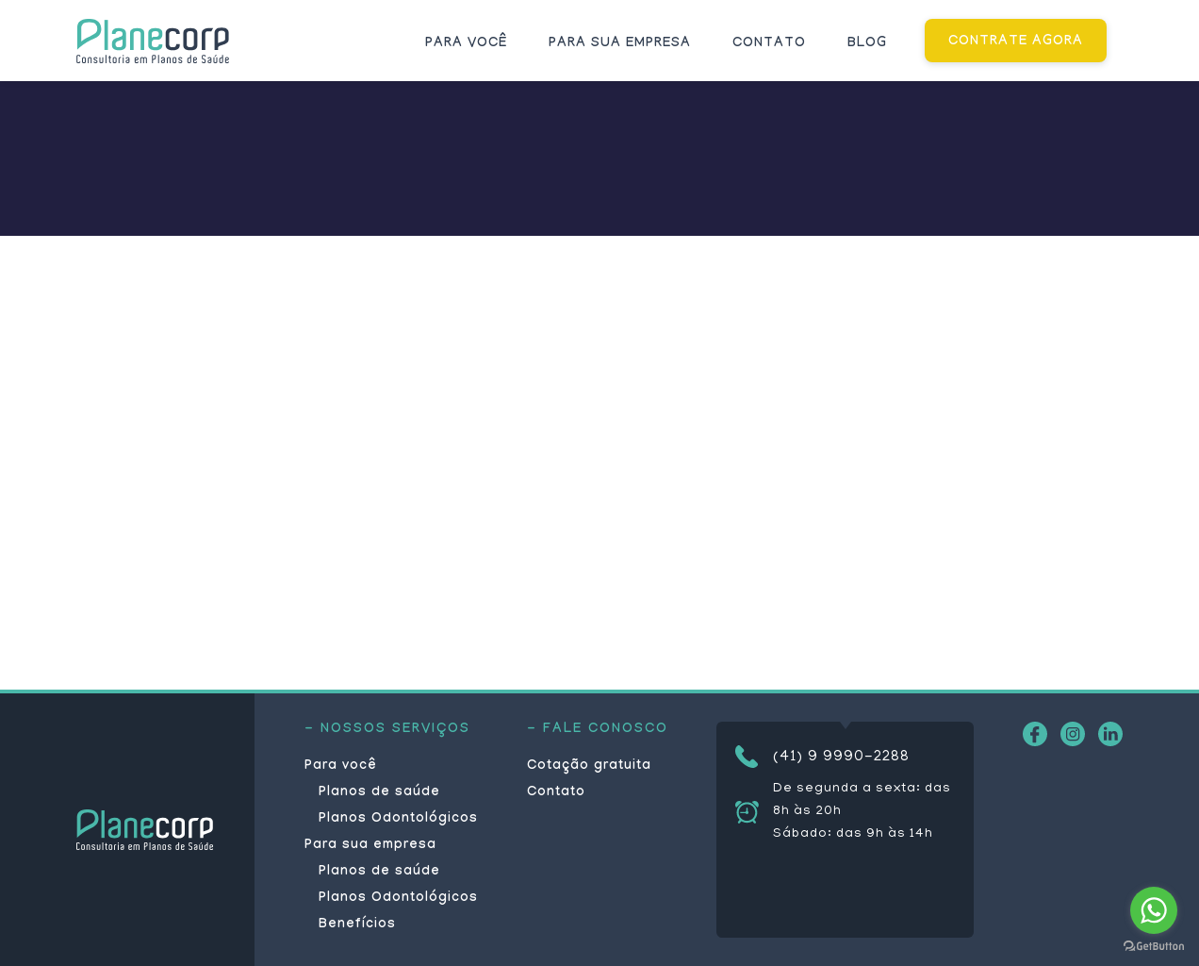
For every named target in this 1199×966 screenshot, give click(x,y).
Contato (769, 44)
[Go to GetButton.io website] (1154, 947)
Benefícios (357, 925)
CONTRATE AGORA (1015, 42)
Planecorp (152, 40)
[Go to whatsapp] (1153, 910)
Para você (466, 44)
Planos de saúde (379, 793)
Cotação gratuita (589, 766)
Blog (867, 44)
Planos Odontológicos (398, 819)
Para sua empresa (620, 44)
